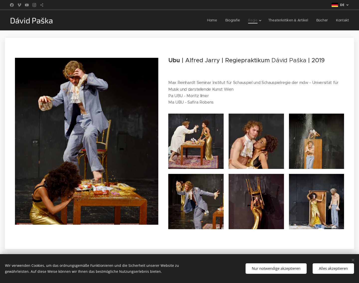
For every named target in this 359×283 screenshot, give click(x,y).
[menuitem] (212, 20)
